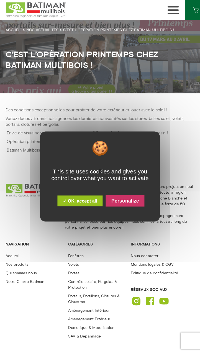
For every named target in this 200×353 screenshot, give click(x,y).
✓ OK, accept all (80, 201)
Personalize (125, 201)
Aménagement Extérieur (89, 319)
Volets (73, 264)
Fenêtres (76, 256)
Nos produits (17, 264)
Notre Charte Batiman (25, 281)
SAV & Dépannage (84, 336)
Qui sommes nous (21, 273)
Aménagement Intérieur (89, 310)
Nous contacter (144, 256)
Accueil (12, 256)
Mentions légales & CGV (152, 264)
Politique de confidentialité (154, 273)
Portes (74, 273)
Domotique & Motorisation (91, 327)
